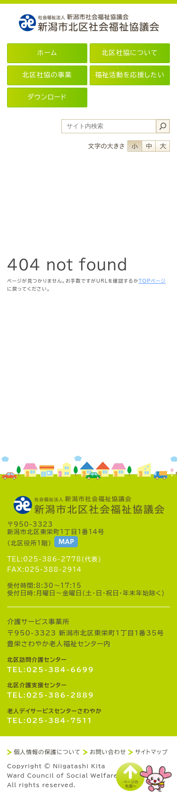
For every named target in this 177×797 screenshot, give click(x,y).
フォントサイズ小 (134, 146)
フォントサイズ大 (163, 146)
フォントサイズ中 (149, 146)
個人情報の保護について (47, 752)
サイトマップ (151, 752)
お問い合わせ (108, 752)
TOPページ (152, 280)
